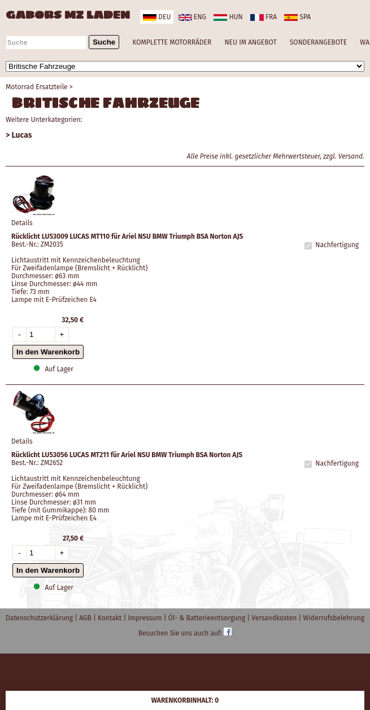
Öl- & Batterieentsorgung (207, 618)
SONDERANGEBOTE (318, 42)
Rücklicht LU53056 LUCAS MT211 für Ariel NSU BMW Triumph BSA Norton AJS (126, 455)
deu (157, 17)
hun (228, 17)
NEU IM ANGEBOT (250, 42)
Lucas (22, 135)
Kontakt (110, 618)
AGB (86, 618)
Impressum (145, 618)
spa (297, 17)
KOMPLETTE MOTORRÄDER (171, 42)
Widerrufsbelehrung (333, 618)
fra (263, 17)
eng (192, 17)
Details (22, 223)
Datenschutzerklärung (40, 618)
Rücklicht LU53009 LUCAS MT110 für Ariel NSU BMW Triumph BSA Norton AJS (127, 236)
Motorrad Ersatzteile (37, 87)
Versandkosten (274, 618)
